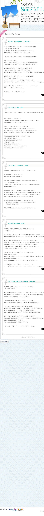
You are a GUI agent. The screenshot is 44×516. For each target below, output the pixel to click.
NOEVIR (27, 4)
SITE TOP (4, 341)
